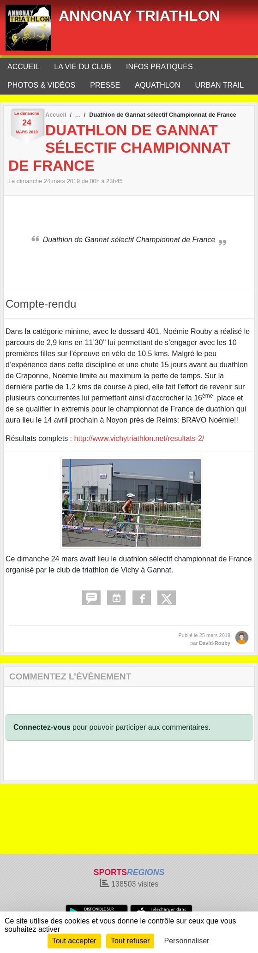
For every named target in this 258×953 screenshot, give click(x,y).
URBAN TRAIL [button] (219, 85)
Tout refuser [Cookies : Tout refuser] (130, 941)
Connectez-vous (42, 727)
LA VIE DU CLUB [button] (82, 67)
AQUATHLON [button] (157, 85)
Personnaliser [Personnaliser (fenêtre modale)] (187, 941)
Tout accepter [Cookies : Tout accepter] (74, 941)
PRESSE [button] (105, 85)
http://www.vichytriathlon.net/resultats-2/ (139, 438)
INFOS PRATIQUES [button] (159, 67)
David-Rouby (214, 643)
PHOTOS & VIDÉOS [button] (41, 85)
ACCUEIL (23, 67)
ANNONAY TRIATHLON (139, 15)
